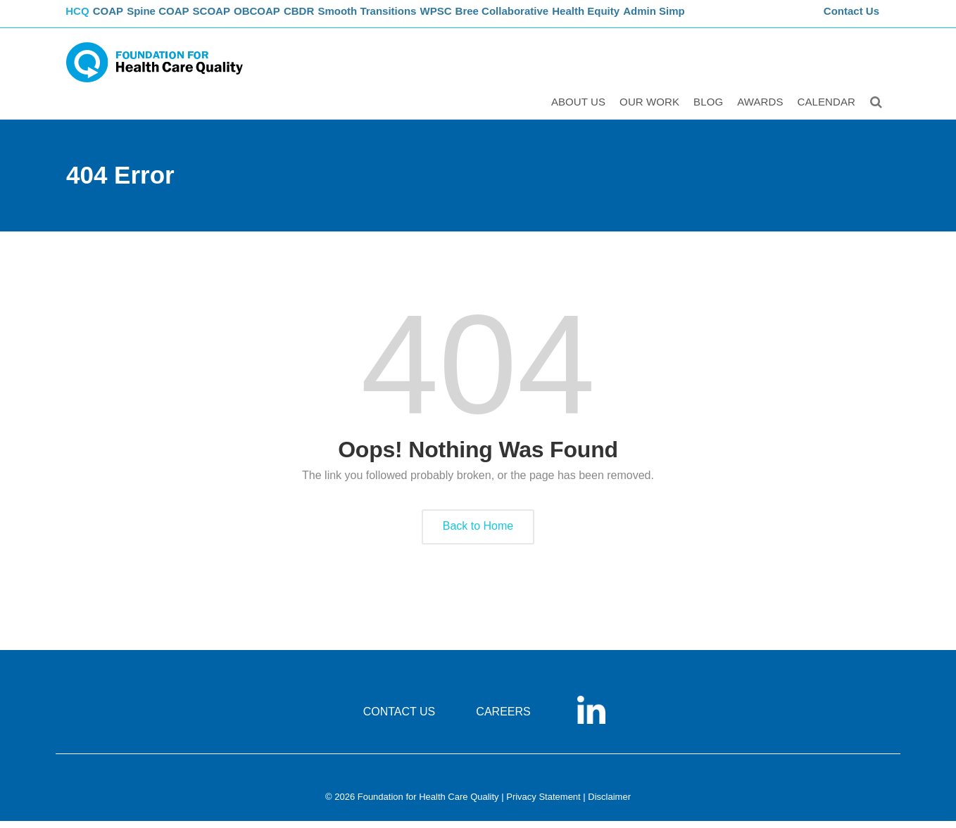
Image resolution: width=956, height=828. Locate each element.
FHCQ (80, 18)
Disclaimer (609, 804)
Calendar (829, 110)
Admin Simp (695, 18)
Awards (762, 110)
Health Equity (626, 18)
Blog (710, 110)
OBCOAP (284, 18)
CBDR (332, 18)
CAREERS (503, 719)
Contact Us (853, 18)
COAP (121, 18)
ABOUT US (580, 110)
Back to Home (478, 534)
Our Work (651, 110)
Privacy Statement (543, 804)
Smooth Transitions (401, 18)
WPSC (473, 18)
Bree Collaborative (541, 18)
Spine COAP (175, 18)
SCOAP (233, 18)
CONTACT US (399, 719)
